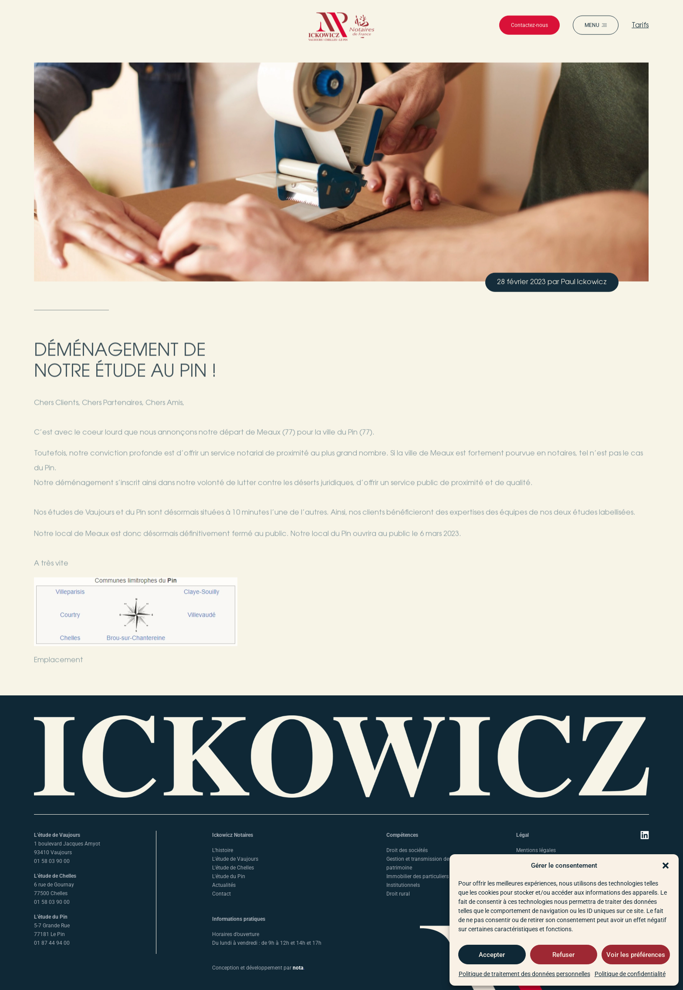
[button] (665, 865)
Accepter (492, 955)
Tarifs (640, 31)
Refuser (563, 955)
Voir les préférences (635, 955)
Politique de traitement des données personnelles (524, 973)
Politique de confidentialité (630, 973)
